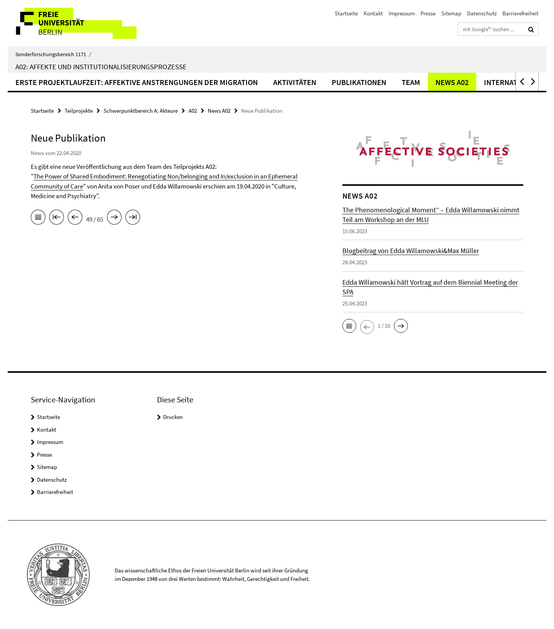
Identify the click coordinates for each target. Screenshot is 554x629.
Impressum (402, 13)
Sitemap (451, 13)
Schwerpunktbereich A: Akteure (140, 110)
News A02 (452, 82)
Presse (428, 13)
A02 (193, 110)
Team (411, 82)
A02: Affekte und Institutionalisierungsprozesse (101, 66)
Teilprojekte (79, 110)
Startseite (346, 13)
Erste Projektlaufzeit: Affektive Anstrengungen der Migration (136, 82)
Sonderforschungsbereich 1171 (53, 54)
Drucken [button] (173, 416)
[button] (521, 82)
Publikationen (359, 82)
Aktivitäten (294, 82)
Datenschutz (482, 13)
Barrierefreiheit (520, 13)
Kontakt (373, 13)
